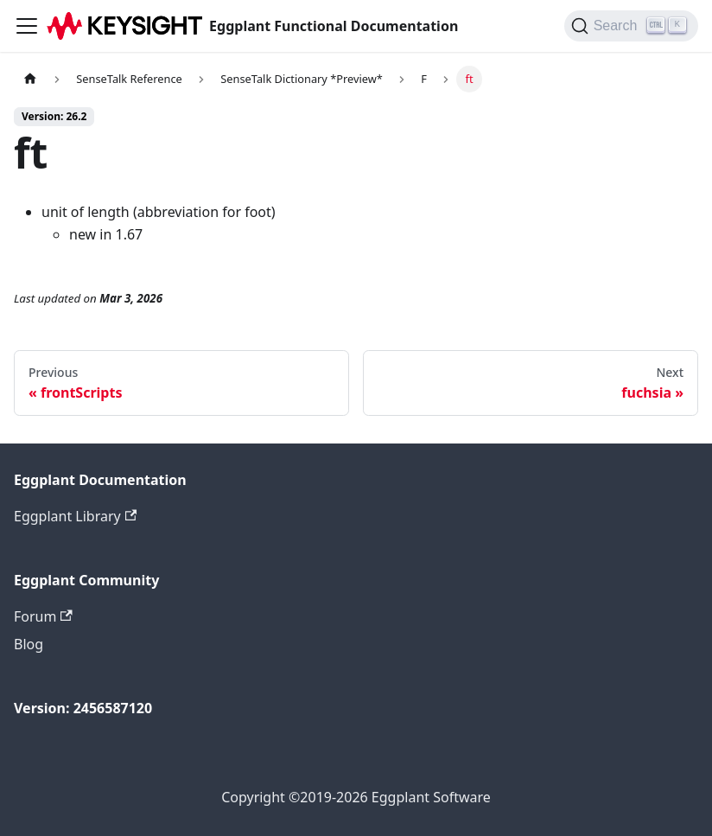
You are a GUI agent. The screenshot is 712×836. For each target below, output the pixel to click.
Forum (43, 616)
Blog (28, 644)
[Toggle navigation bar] (27, 26)
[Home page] (30, 79)
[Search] (631, 25)
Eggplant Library (75, 516)
